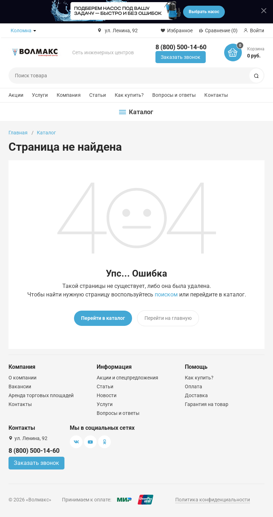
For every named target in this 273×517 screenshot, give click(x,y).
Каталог (46, 132)
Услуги (40, 95)
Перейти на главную (168, 318)
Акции (15, 95)
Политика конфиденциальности (212, 499)
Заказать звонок (180, 57)
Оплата (193, 386)
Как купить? (129, 95)
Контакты (216, 95)
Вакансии (19, 386)
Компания (69, 95)
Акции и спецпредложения (127, 377)
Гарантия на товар (206, 404)
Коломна (21, 30)
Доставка (196, 395)
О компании (22, 377)
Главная (18, 132)
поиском (166, 294)
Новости (106, 395)
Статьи (97, 95)
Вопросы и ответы (174, 95)
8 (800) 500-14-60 (180, 47)
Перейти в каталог (103, 318)
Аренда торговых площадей (41, 395)
